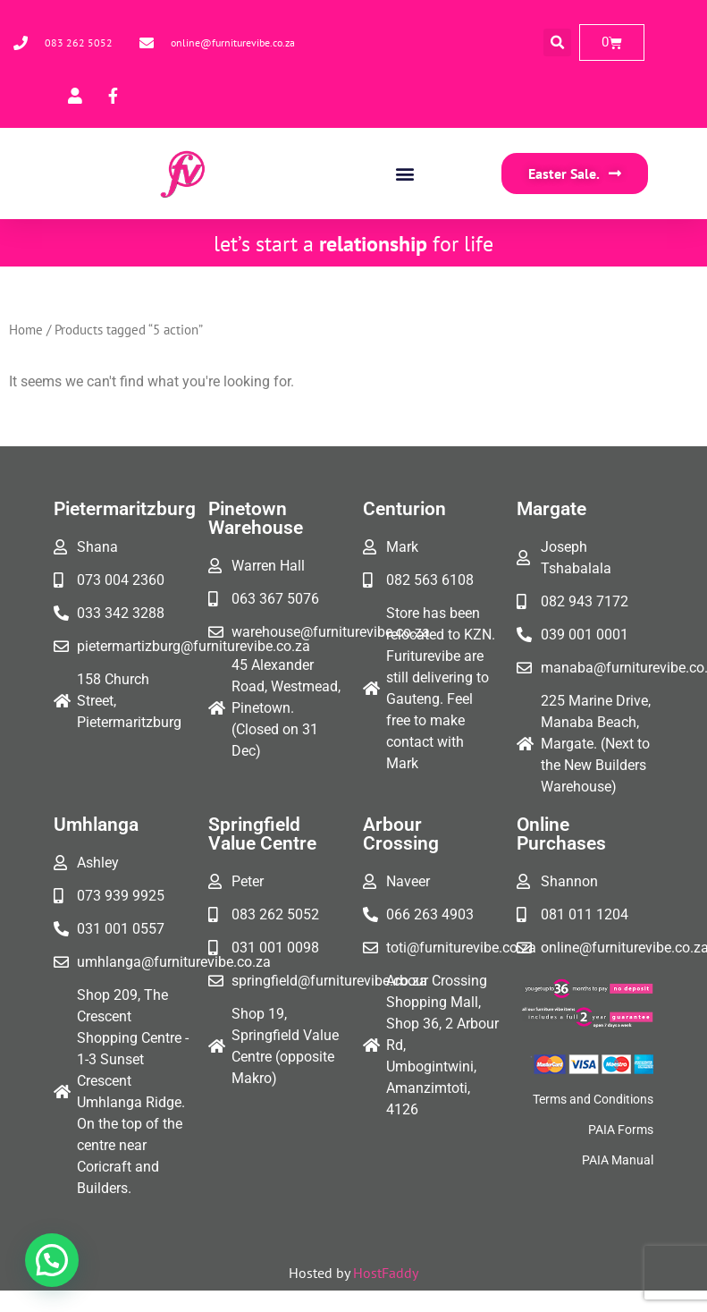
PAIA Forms (620, 1129)
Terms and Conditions (593, 1099)
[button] (557, 42)
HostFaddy (385, 1273)
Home (26, 329)
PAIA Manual (617, 1160)
